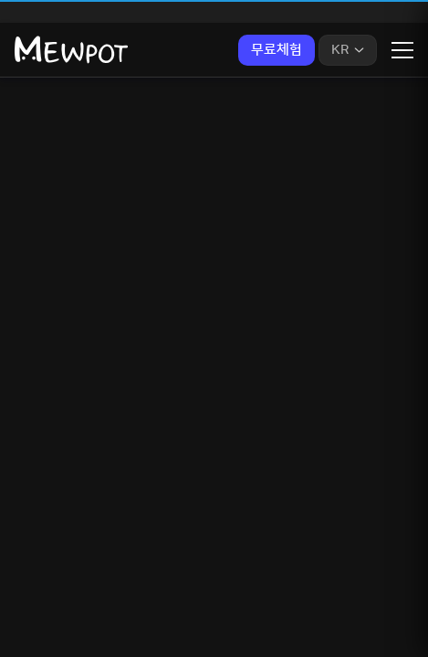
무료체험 (276, 49)
